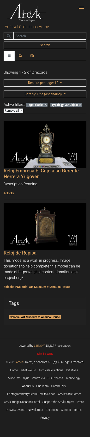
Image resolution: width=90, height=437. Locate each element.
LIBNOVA (40, 345)
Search (45, 45)
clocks (37, 105)
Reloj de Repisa (20, 253)
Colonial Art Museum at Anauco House (35, 317)
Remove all (13, 110)
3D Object (66, 105)
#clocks (9, 193)
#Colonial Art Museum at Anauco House (42, 287)
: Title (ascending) (43, 94)
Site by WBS (45, 354)
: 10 (43, 83)
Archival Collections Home (27, 26)
